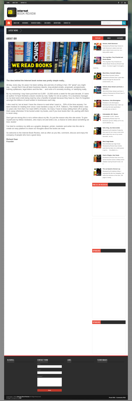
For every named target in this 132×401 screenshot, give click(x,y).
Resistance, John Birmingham (111, 100)
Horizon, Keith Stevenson (110, 43)
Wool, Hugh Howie (108, 141)
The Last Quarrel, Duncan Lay (111, 169)
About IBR (15, 2)
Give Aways (47, 23)
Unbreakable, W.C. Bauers (110, 114)
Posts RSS (112, 397)
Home (8, 2)
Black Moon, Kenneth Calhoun (111, 73)
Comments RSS (121, 397)
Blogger (79, 33)
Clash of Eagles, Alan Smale (111, 155)
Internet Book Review (23, 396)
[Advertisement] (88, 12)
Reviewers (25, 23)
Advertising (57, 23)
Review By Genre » (36, 23)
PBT (20, 398)
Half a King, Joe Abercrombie (111, 128)
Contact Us (23, 2)
